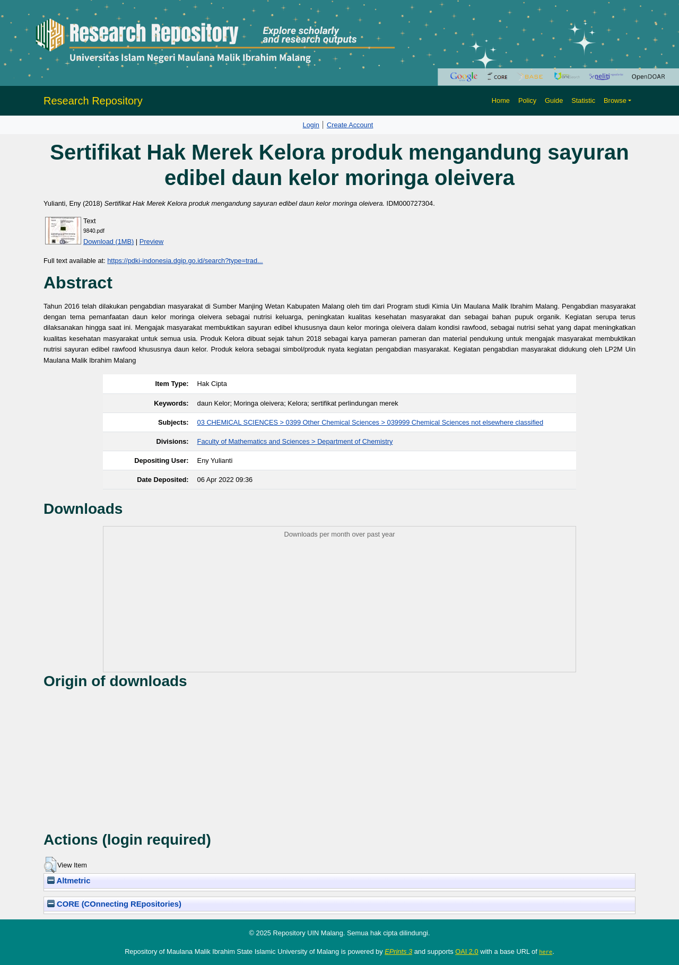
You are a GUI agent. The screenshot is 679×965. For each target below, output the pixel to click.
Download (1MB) (108, 241)
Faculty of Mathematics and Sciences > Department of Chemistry (295, 441)
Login (311, 125)
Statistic (583, 100)
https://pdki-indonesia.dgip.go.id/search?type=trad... (185, 261)
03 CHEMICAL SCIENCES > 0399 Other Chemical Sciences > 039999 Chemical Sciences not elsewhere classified (370, 422)
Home (501, 100)
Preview (152, 241)
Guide (554, 100)
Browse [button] (615, 100)
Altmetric (68, 880)
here (545, 951)
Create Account (350, 125)
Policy (527, 100)
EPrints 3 (398, 951)
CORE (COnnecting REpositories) (114, 904)
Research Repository (93, 101)
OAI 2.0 (466, 951)
